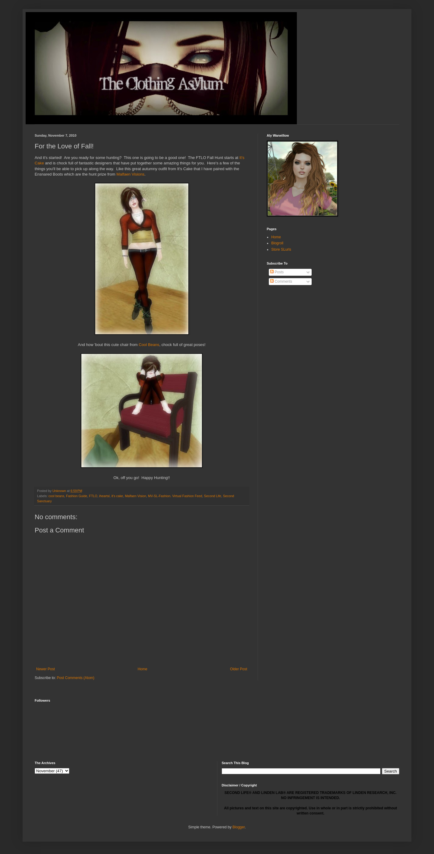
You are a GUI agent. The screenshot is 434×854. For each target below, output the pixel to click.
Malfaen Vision (135, 496)
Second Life (212, 496)
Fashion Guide (76, 496)
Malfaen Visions (130, 174)
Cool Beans (149, 344)
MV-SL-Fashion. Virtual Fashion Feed (175, 496)
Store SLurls (281, 249)
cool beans (56, 496)
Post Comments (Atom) (75, 678)
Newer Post (45, 669)
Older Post (238, 669)
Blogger (238, 827)
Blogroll (277, 243)
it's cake (117, 496)
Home (142, 669)
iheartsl (104, 496)
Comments (281, 281)
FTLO (93, 496)
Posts (277, 272)
